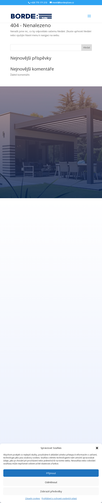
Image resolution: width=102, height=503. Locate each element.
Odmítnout (51, 482)
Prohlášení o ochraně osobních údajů (59, 498)
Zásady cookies (32, 498)
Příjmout (51, 473)
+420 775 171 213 (38, 2)
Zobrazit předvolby (51, 491)
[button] (97, 448)
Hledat (86, 47)
